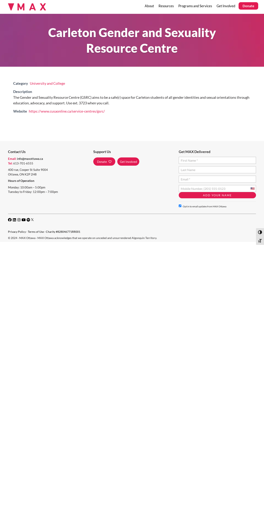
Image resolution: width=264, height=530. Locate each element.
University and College (47, 83)
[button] (104, 161)
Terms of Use (36, 231)
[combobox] (252, 188)
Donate (248, 6)
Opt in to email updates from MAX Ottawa (202, 206)
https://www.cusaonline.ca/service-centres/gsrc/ (67, 111)
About (149, 6)
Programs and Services (195, 6)
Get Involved (226, 6)
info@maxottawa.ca (30, 158)
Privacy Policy (17, 231)
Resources (166, 6)
